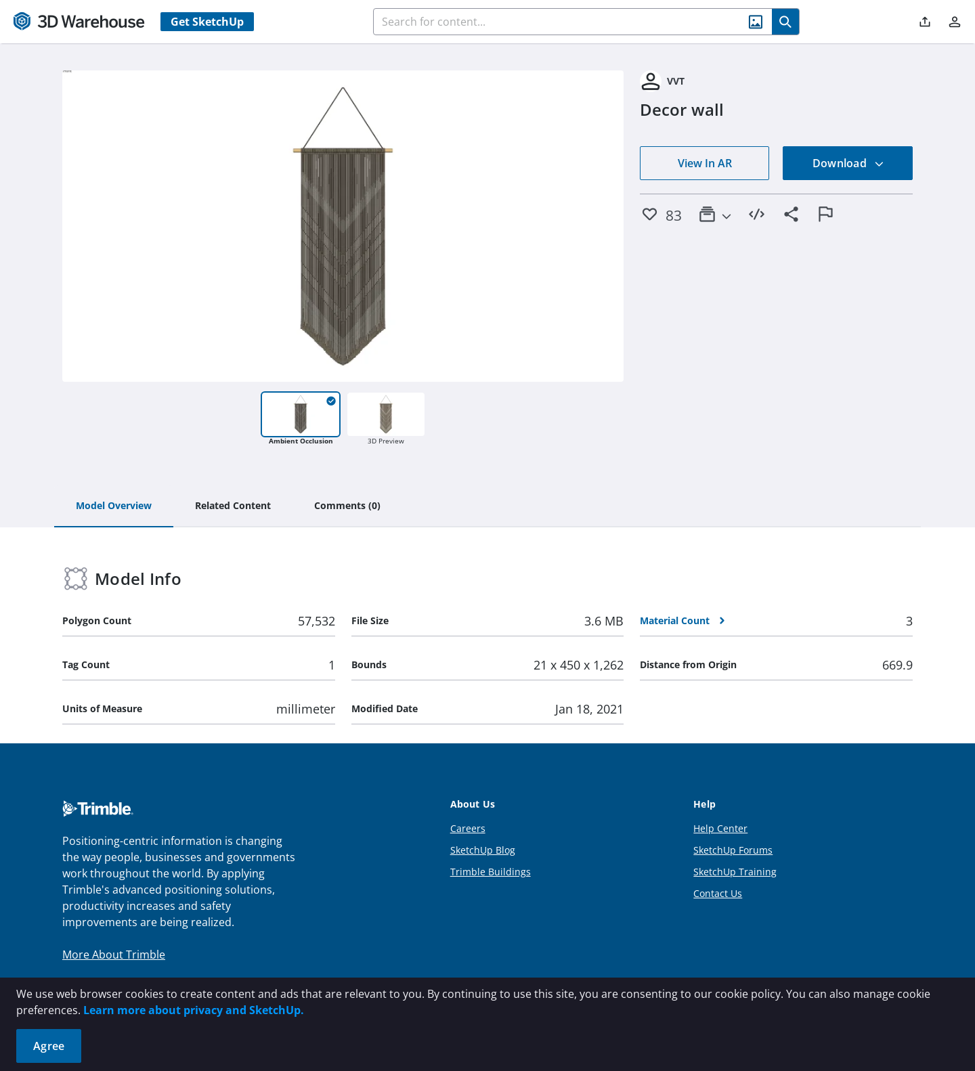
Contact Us (717, 893)
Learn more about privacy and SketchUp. (193, 1010)
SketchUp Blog (482, 850)
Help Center (720, 828)
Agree (48, 1046)
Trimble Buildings (490, 871)
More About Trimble (113, 954)
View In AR (705, 163)
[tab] (113, 506)
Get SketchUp (207, 21)
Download (848, 163)
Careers (467, 828)
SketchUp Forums (733, 850)
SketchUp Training (735, 871)
